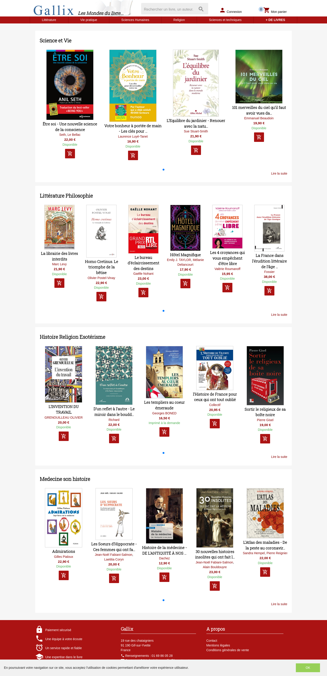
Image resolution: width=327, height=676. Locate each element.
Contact (211, 640)
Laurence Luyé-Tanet (133, 136)
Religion (179, 20)
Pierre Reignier (276, 553)
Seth (62, 134)
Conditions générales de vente (227, 650)
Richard (114, 420)
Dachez (164, 558)
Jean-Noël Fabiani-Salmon (113, 554)
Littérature (49, 20)
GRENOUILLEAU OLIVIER (63, 417)
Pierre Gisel (265, 420)
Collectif (214, 405)
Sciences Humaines (135, 20)
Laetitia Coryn (114, 559)
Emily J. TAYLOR (179, 260)
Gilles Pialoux (63, 556)
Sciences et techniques (225, 20)
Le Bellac (74, 134)
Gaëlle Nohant (143, 273)
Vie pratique (88, 20)
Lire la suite (279, 173)
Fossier (269, 272)
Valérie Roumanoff (228, 269)
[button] (163, 170)
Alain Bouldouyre (215, 567)
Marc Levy (59, 264)
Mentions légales (218, 645)
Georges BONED (164, 413)
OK (308, 667)
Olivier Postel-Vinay (101, 278)
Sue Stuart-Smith (196, 131)
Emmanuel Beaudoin (259, 118)
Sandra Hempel (254, 553)
